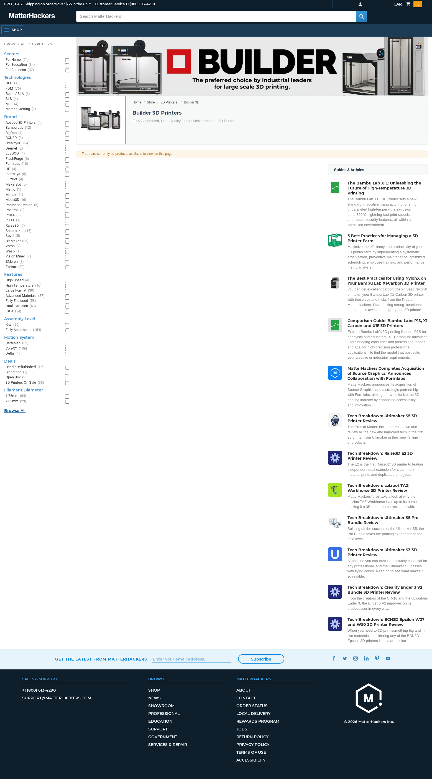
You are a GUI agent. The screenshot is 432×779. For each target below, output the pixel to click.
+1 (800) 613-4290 (140, 4)
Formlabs (17, 163)
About (243, 690)
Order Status (251, 705)
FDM (13, 88)
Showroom (161, 705)
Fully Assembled (23, 330)
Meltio (13, 189)
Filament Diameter (23, 390)
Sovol (13, 236)
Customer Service (110, 4)
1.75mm (16, 396)
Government (162, 736)
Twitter (345, 658)
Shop (154, 690)
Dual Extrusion (21, 306)
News (154, 697)
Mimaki (14, 195)
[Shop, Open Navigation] (12, 30)
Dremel (14, 148)
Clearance (16, 372)
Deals (10, 361)
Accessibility (250, 760)
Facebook (334, 658)
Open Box (16, 377)
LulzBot (14, 179)
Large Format (20, 290)
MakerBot (16, 184)
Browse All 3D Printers (28, 44)
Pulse (13, 220)
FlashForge (17, 158)
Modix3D (16, 200)
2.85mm (16, 401)
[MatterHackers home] (32, 16)
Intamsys (16, 174)
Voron (13, 246)
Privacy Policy (252, 744)
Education (160, 721)
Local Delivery (253, 713)
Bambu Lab (18, 127)
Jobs (241, 729)
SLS (12, 99)
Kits (13, 324)
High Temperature (24, 285)
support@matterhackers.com (56, 697)
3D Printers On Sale (25, 382)
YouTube (388, 658)
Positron (15, 210)
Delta (13, 353)
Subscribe (261, 659)
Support (158, 729)
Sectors (11, 53)
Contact (245, 697)
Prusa (13, 215)
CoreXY (16, 348)
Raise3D (15, 225)
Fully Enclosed (21, 300)
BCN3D (14, 138)
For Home (17, 59)
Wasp (13, 251)
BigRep (14, 133)
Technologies (17, 77)
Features (13, 274)
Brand (10, 116)
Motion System (19, 337)
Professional (164, 713)
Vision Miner (18, 256)
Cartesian (17, 343)
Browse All (14, 410)
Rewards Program (257, 721)
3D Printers (168, 102)
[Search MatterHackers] (361, 16)
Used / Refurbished (25, 367)
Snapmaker (19, 231)
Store (151, 102)
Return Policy (252, 736)
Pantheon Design (22, 205)
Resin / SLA (18, 94)
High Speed (19, 280)
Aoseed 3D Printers (24, 122)
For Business (20, 70)
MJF (12, 104)
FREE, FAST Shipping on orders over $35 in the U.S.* (47, 4)
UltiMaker (17, 241)
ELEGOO (15, 153)
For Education (20, 64)
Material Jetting (21, 109)
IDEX (13, 311)
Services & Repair (167, 744)
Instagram (356, 658)
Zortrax (15, 267)
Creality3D (18, 143)
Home (136, 102)
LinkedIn (366, 658)
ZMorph (15, 261)
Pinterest (377, 658)
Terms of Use (251, 752)
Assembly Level (19, 318)
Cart (407, 4)
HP (11, 169)
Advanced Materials (25, 296)
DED (12, 83)
